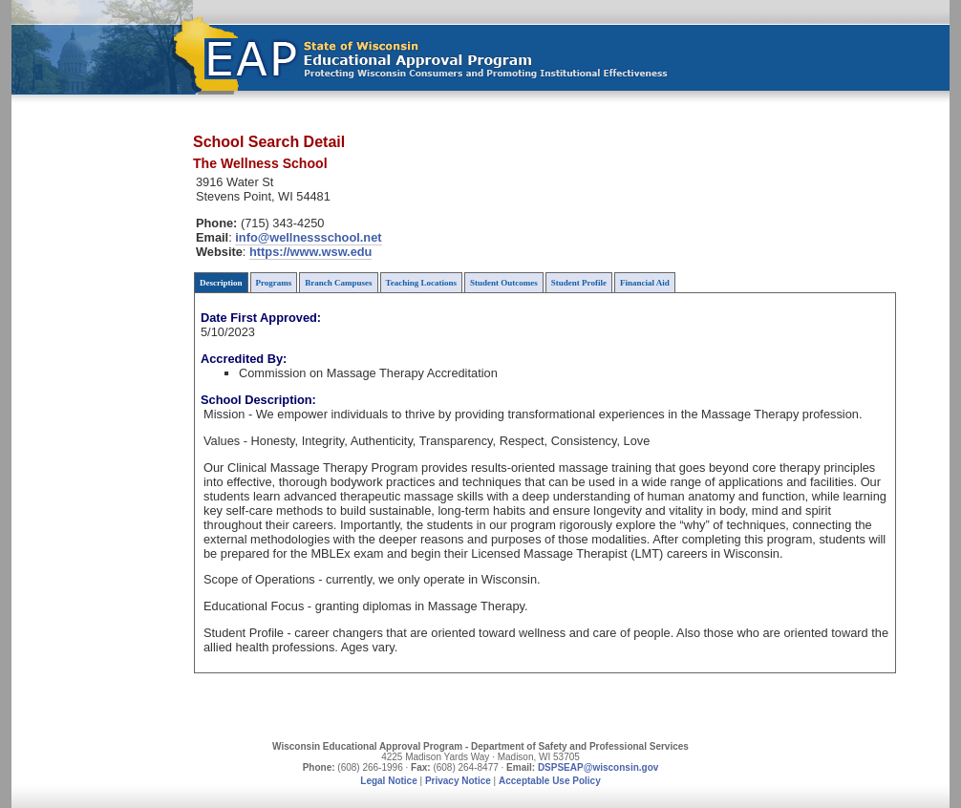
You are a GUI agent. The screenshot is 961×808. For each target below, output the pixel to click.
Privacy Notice (458, 781)
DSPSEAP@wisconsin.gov (598, 767)
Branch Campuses (338, 282)
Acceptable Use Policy (550, 781)
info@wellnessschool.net (308, 237)
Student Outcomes (504, 282)
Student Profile (579, 282)
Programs (274, 282)
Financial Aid (645, 282)
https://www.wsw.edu (310, 252)
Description (221, 282)
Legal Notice (388, 781)
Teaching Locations (421, 282)
